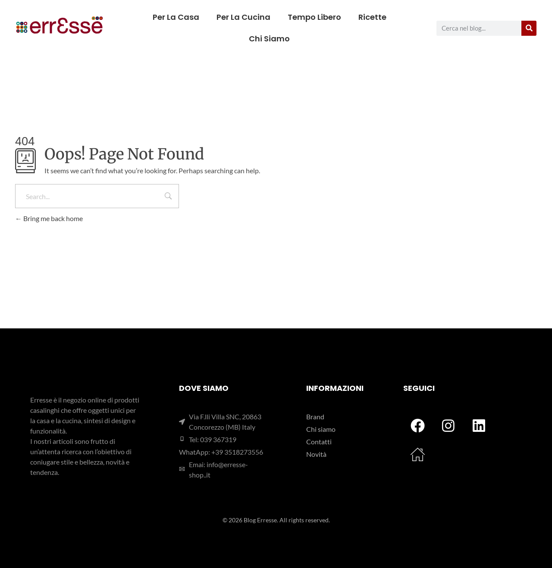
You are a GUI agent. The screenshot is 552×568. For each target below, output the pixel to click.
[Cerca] (528, 28)
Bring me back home (49, 218)
